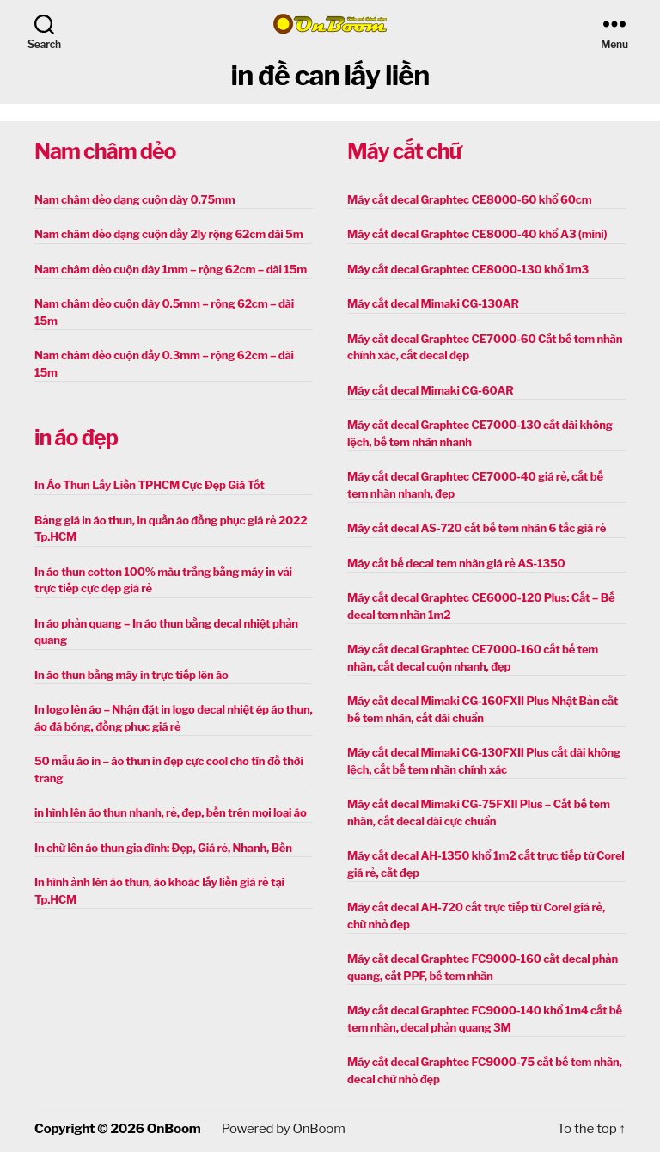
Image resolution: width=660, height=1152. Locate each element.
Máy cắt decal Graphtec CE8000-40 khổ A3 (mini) (477, 234)
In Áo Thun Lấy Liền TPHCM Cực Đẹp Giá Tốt (149, 485)
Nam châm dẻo (104, 151)
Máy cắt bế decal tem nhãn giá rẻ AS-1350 (456, 563)
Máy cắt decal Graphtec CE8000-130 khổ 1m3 (468, 269)
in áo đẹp (76, 437)
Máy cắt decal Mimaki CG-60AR (430, 390)
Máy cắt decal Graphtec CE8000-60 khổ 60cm (469, 199)
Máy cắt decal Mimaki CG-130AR (433, 303)
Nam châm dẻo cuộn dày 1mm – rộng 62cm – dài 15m (170, 269)
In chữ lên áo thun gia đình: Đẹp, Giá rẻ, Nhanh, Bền (163, 848)
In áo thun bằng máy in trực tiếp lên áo (131, 675)
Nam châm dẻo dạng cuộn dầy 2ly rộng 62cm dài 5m (168, 234)
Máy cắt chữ (404, 151)
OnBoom (173, 1129)
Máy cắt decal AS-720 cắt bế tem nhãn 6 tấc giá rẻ (476, 528)
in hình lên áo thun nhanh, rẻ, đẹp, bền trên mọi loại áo (170, 812)
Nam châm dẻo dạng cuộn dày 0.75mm (134, 199)
